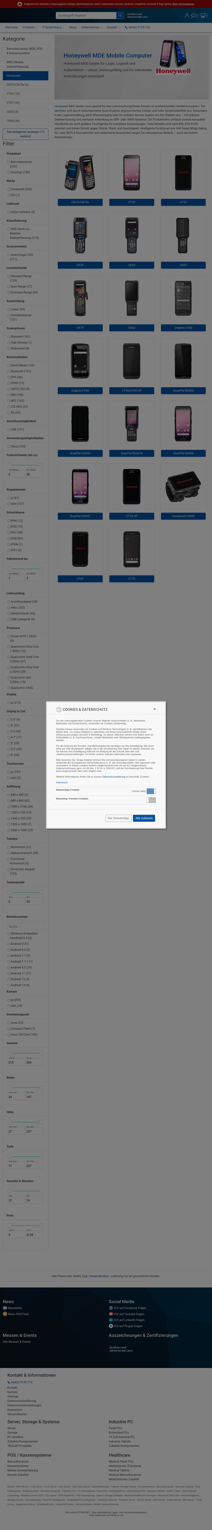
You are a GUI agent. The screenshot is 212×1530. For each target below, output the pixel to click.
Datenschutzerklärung (113, 776)
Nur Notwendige (118, 818)
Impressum (62, 782)
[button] (151, 791)
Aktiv (151, 791)
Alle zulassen (144, 818)
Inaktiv (153, 800)
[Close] (155, 709)
